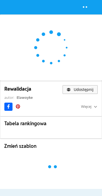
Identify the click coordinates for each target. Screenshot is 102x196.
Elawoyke (25, 97)
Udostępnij (80, 89)
